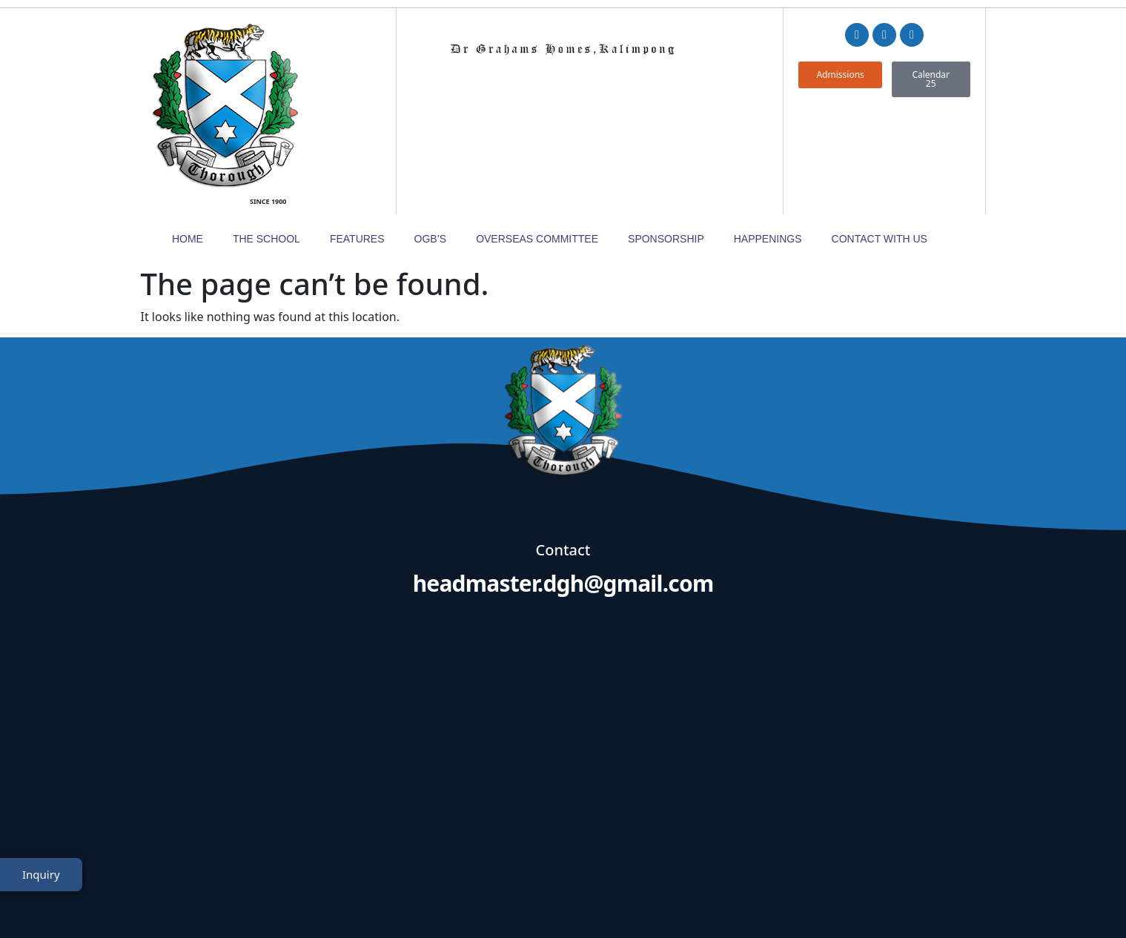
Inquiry (41, 888)
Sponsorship (666, 131)
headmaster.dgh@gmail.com (563, 476)
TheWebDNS (943, 899)
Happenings (768, 131)
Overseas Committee (537, 131)
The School (266, 131)
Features (357, 131)
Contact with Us (879, 131)
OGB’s (430, 131)
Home (187, 131)
